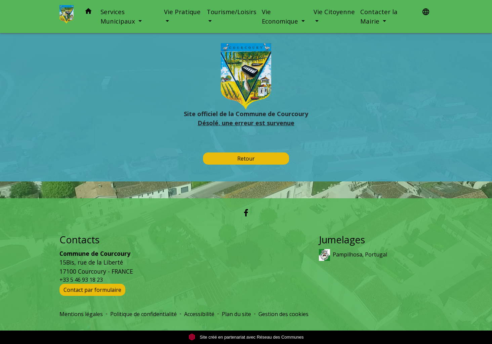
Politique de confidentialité (143, 314)
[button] (88, 12)
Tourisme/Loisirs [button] (231, 11)
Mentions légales (81, 314)
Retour (246, 158)
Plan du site (236, 314)
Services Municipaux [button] (118, 16)
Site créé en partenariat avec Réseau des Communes (246, 337)
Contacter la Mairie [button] (379, 16)
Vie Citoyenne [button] (334, 11)
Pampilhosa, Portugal (353, 255)
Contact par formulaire (92, 290)
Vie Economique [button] (281, 16)
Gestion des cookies (283, 314)
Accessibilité (199, 314)
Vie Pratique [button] (182, 11)
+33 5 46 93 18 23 (81, 279)
